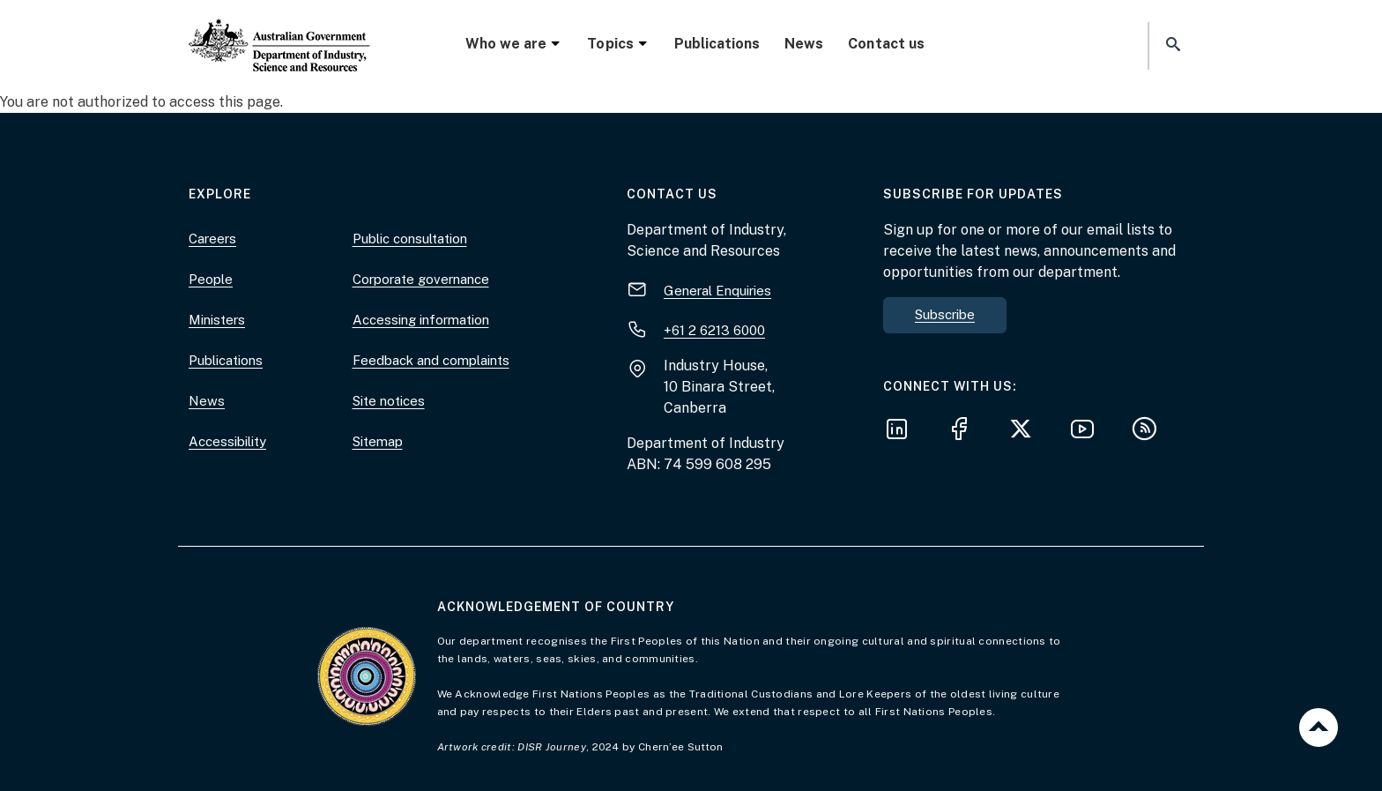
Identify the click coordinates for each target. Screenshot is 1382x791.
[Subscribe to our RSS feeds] (1149, 431)
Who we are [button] (513, 43)
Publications (717, 43)
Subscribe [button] (945, 314)
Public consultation (410, 238)
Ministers (217, 319)
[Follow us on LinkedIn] (902, 431)
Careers (212, 238)
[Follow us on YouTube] (1087, 431)
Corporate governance (421, 279)
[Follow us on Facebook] (964, 431)
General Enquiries (717, 290)
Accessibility (227, 441)
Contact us (886, 43)
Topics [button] (618, 43)
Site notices (389, 400)
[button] (1171, 45)
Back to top (1318, 727)
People (211, 279)
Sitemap (378, 441)
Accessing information (421, 319)
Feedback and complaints (431, 360)
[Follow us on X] (1026, 431)
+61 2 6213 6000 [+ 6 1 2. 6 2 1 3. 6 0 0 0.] (714, 330)
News (803, 43)
